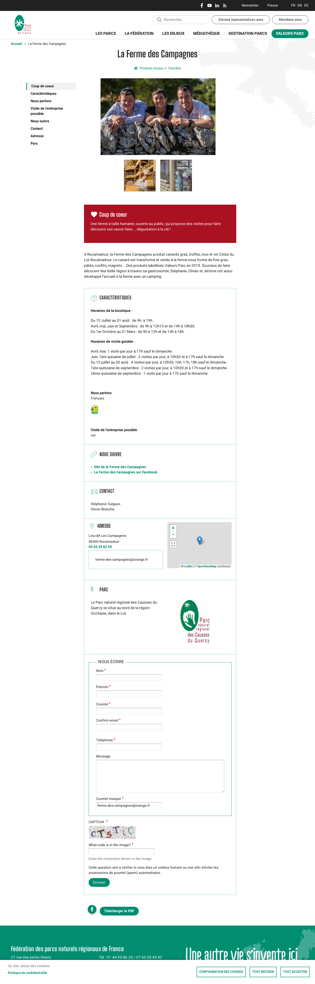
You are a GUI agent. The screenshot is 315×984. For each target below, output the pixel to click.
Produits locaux (152, 68)
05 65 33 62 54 (100, 547)
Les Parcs (104, 36)
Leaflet (186, 566)
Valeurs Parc (288, 34)
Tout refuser (263, 972)
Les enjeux (172, 36)
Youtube (209, 5)
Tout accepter (295, 972)
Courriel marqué (108, 798)
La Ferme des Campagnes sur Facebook (125, 472)
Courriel (102, 704)
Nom (99, 670)
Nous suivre (40, 121)
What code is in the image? (110, 845)
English (300, 5)
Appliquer (159, 19)
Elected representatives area (241, 19)
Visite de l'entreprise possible (47, 111)
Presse (272, 5)
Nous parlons (41, 101)
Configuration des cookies (221, 972)
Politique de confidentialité (27, 973)
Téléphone (104, 740)
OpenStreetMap (206, 566)
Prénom (102, 687)
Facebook (202, 5)
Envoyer (99, 882)
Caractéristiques (43, 93)
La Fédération (137, 36)
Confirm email (107, 720)
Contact (37, 128)
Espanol (306, 5)
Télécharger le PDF (119, 911)
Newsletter (250, 5)
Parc (34, 143)
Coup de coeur (42, 86)
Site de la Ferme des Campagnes (120, 467)
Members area (290, 19)
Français (293, 5)
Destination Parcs (248, 33)
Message (103, 756)
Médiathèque (206, 33)
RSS (225, 5)
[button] (158, 116)
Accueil (16, 43)
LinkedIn (217, 5)
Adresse (37, 136)
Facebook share (92, 909)
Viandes (174, 68)
